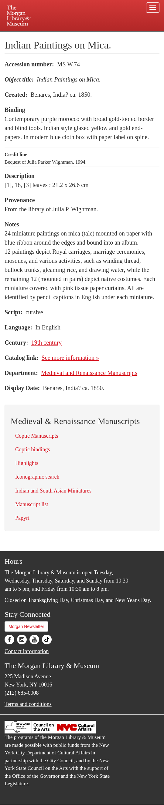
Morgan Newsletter (26, 626)
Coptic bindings (32, 449)
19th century (46, 342)
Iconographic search (37, 477)
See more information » (70, 357)
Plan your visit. (31, 35)
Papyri (22, 518)
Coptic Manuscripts (36, 436)
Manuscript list (31, 504)
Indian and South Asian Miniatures (53, 491)
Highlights (26, 463)
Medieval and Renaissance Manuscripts (89, 372)
